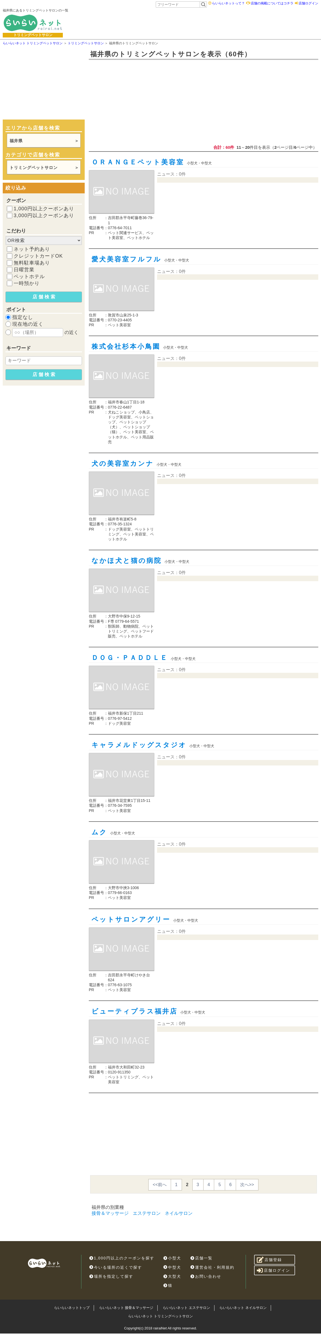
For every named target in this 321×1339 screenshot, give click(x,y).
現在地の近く (27, 324)
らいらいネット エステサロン (186, 1308)
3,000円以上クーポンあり (44, 215)
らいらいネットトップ (72, 1308)
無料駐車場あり (32, 263)
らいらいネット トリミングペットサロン (160, 1316)
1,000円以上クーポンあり (44, 208)
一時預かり (27, 283)
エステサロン (147, 1213)
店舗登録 (269, 1260)
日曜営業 (24, 269)
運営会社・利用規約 (212, 1267)
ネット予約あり (32, 249)
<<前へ (160, 1184)
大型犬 (172, 1276)
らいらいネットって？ (228, 3)
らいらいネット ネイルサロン (243, 1308)
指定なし (22, 317)
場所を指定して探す (111, 1276)
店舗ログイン (308, 3)
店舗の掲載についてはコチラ (272, 3)
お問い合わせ (205, 1276)
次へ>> (247, 1184)
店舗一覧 (201, 1258)
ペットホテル (29, 276)
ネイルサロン (179, 1213)
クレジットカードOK (38, 256)
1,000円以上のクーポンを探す (121, 1258)
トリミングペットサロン (34, 167)
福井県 (16, 140)
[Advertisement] (186, 22)
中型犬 (172, 1267)
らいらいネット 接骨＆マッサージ (126, 1308)
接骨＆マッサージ (110, 1213)
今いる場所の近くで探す (115, 1267)
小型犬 (172, 1258)
